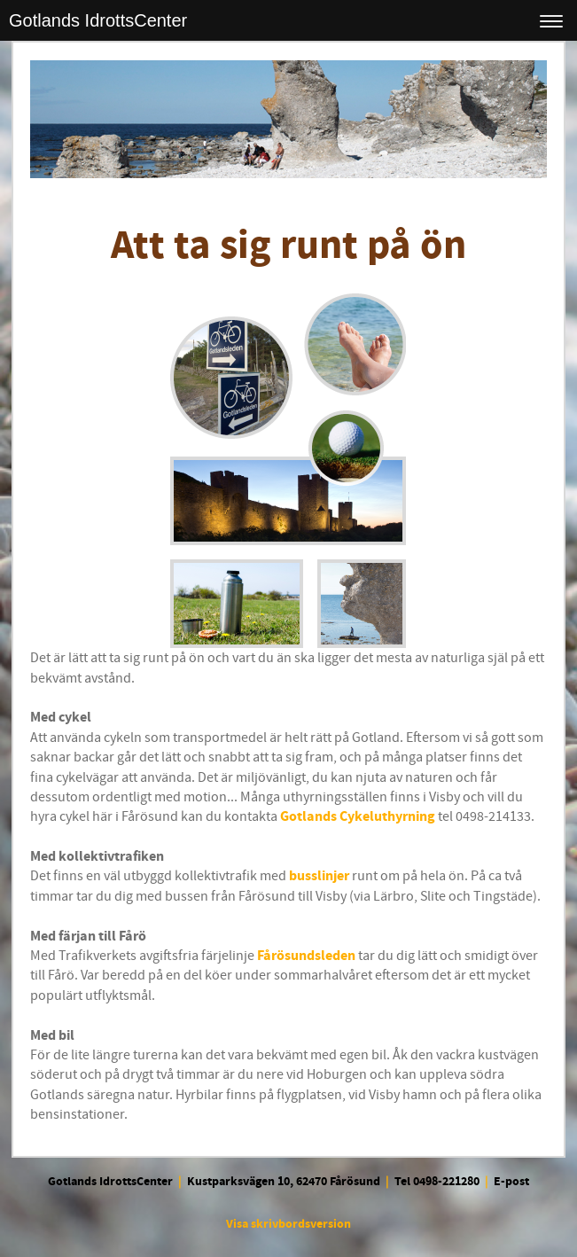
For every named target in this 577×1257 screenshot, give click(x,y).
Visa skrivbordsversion (288, 1224)
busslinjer (319, 876)
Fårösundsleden (306, 955)
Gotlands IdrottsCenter (98, 20)
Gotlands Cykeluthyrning (357, 816)
